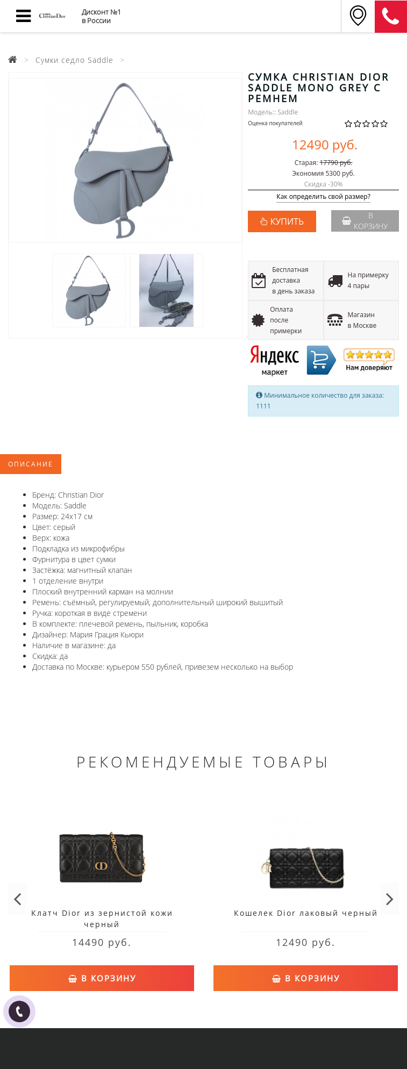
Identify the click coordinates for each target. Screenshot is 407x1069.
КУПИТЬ (287, 221)
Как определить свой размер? (323, 197)
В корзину (365, 220)
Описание (30, 464)
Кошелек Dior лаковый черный (306, 913)
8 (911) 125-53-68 (391, 17)
